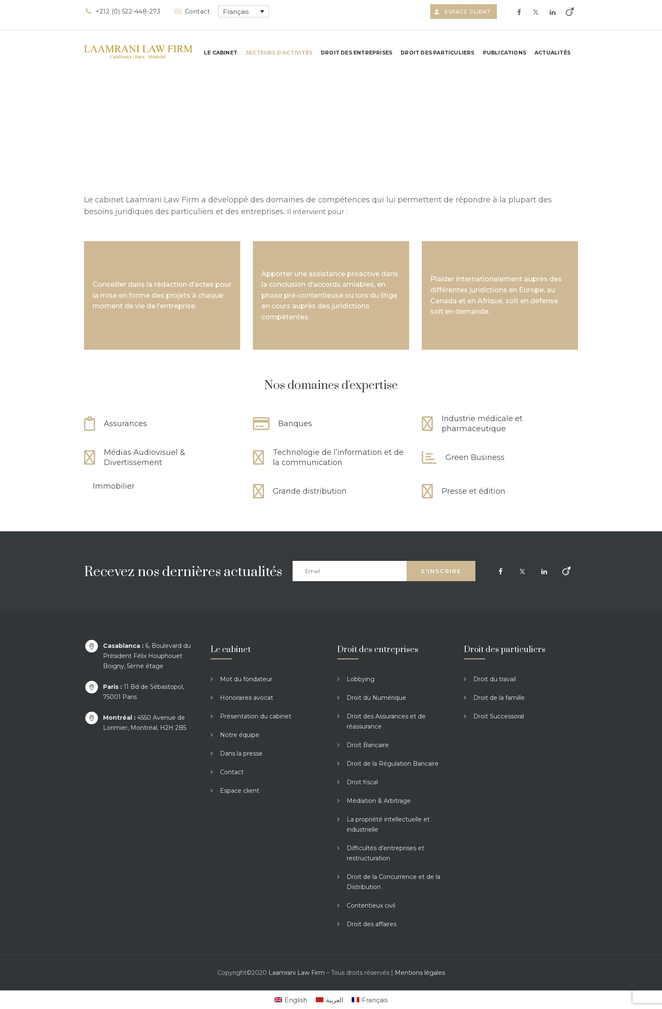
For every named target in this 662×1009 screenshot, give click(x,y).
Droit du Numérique (376, 698)
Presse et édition (473, 491)
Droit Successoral (498, 716)
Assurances (125, 423)
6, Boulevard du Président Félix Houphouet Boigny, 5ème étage (147, 656)
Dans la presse (241, 753)
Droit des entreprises (356, 52)
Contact (191, 11)
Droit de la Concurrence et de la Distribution (393, 882)
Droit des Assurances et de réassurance (386, 721)
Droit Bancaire (368, 745)
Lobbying (360, 679)
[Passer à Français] (369, 1000)
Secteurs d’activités (279, 52)
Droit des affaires (371, 924)
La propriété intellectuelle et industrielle (388, 824)
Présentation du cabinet (255, 716)
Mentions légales (420, 972)
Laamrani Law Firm (297, 972)
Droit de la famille (499, 698)
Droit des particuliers (437, 52)
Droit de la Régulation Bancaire (393, 763)
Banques (295, 423)
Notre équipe (239, 735)
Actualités (552, 52)
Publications (504, 52)
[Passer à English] (291, 1000)
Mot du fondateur (246, 679)
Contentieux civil (371, 905)
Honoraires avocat (246, 698)
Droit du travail (494, 679)
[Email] (350, 571)
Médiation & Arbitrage (379, 801)
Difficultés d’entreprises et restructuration (385, 853)
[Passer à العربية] (329, 1000)
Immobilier (114, 486)
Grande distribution (310, 491)
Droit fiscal (362, 782)
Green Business (475, 457)
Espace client (463, 11)
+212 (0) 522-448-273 (122, 11)
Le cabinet (220, 52)
